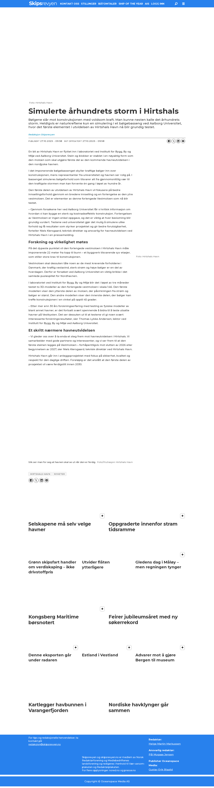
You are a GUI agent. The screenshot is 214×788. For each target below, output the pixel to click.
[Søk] (176, 3)
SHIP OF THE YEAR (131, 3)
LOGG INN (157, 3)
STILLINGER (88, 3)
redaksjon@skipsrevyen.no (44, 744)
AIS (147, 3)
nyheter (59, 474)
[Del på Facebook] (169, 141)
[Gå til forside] (43, 3)
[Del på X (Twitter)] (173, 141)
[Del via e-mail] (183, 141)
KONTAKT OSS (69, 3)
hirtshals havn (40, 474)
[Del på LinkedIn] (178, 141)
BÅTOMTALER (107, 3)
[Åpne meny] (183, 3)
